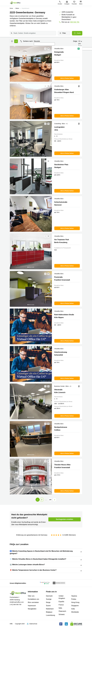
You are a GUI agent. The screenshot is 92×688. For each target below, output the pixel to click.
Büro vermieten (33, 655)
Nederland (50, 661)
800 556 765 (74, 22)
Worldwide (75, 664)
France (61, 657)
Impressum (32, 658)
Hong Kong (75, 655)
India (73, 661)
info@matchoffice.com (17, 654)
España (61, 654)
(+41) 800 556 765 (15, 657)
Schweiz (62, 667)
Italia (60, 660)
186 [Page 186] (50, 499)
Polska (73, 651)
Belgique (49, 664)
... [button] (46, 499)
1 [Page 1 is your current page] (37, 499)
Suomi (48, 658)
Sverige (48, 651)
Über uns (31, 648)
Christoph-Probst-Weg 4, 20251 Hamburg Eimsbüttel (28, 557)
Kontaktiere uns (33, 651)
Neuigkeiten (32, 661)
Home (11, 8)
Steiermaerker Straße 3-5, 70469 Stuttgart (32, 560)
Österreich (62, 663)
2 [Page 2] (41, 499)
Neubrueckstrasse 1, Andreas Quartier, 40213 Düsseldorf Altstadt (33, 573)
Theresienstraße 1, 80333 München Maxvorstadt (43, 576)
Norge (48, 655)
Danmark (49, 648)
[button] (45, 48)
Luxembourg (50, 667)
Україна (74, 648)
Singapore (75, 658)
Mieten (17, 8)
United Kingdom (62, 649)
